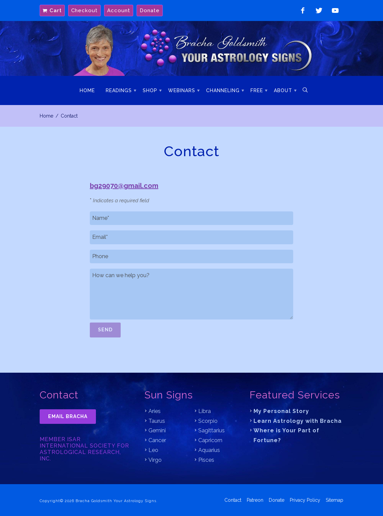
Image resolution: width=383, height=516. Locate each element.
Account (118, 10)
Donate (150, 10)
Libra (204, 411)
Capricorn (210, 440)
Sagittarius (211, 430)
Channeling (223, 90)
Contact (232, 499)
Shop (150, 90)
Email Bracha (67, 416)
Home (87, 90)
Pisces (206, 460)
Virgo (155, 460)
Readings (119, 90)
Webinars (181, 90)
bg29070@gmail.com (124, 186)
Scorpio (208, 421)
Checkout (84, 10)
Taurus (156, 421)
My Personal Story (281, 411)
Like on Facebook (303, 10)
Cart (55, 10)
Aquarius (209, 450)
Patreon (255, 499)
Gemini (157, 430)
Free (256, 90)
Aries (154, 411)
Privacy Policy (305, 499)
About (283, 90)
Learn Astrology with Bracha (298, 421)
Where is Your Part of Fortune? (286, 435)
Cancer (157, 440)
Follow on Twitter (319, 10)
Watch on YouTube (335, 10)
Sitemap (334, 499)
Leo (153, 450)
